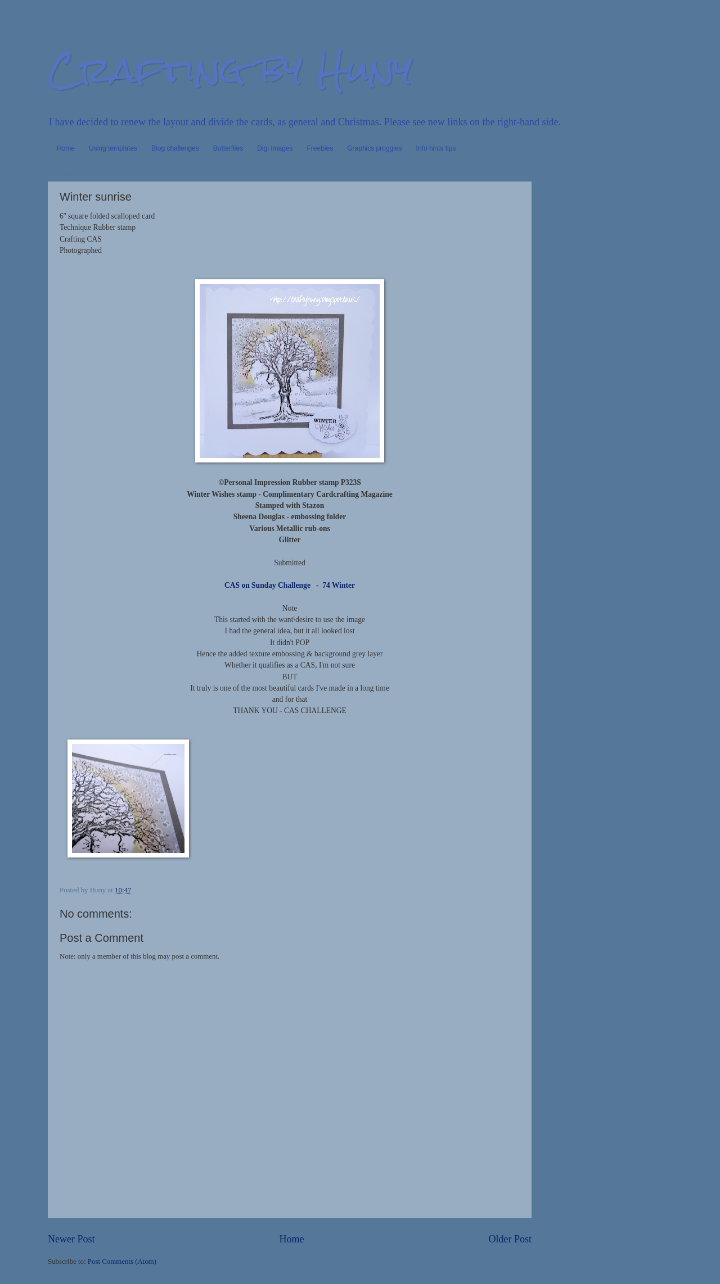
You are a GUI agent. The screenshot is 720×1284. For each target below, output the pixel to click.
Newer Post (71, 1239)
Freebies (320, 148)
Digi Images (274, 148)
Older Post (510, 1239)
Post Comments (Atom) (122, 1261)
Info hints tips (436, 148)
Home (66, 148)
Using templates (113, 148)
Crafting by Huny (230, 69)
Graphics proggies (374, 148)
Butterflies (228, 148)
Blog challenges (175, 148)
